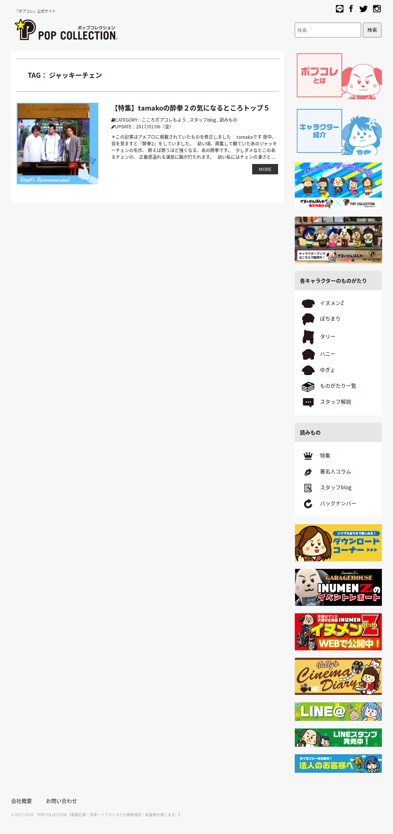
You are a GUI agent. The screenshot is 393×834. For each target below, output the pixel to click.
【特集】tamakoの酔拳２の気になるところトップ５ (190, 108)
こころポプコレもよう (164, 119)
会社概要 (21, 800)
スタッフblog (202, 119)
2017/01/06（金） (155, 126)
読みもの (228, 119)
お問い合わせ (61, 800)
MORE (265, 169)
